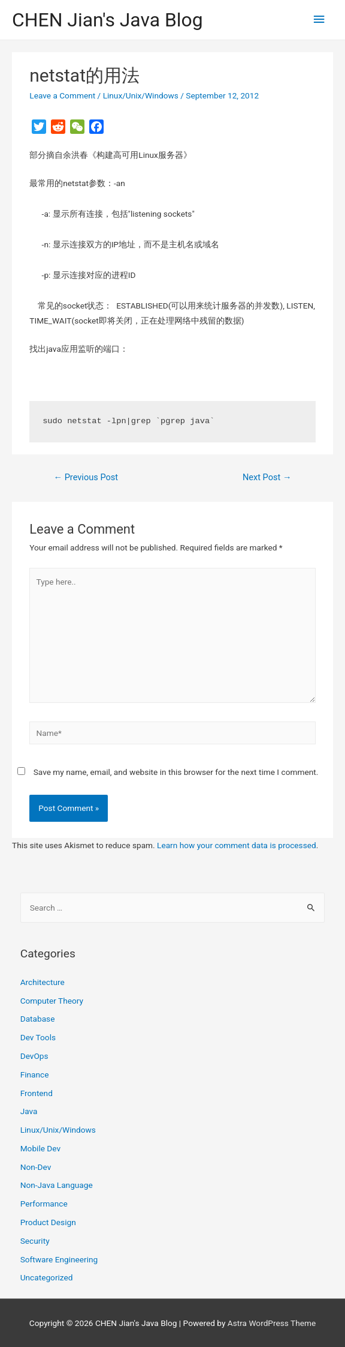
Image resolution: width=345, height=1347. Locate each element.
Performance (44, 1203)
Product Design (48, 1222)
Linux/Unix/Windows (140, 95)
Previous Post (85, 477)
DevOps (34, 1056)
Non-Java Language (56, 1185)
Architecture (42, 982)
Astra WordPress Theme (272, 1323)
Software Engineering (59, 1259)
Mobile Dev (40, 1148)
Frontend (36, 1093)
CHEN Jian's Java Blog (107, 19)
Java (29, 1111)
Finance (34, 1074)
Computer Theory (51, 1000)
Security (35, 1241)
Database (37, 1018)
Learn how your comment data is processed (236, 845)
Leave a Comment (62, 95)
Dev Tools (38, 1037)
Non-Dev (36, 1167)
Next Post (267, 477)
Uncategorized (46, 1277)
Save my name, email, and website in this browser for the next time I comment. (176, 772)
